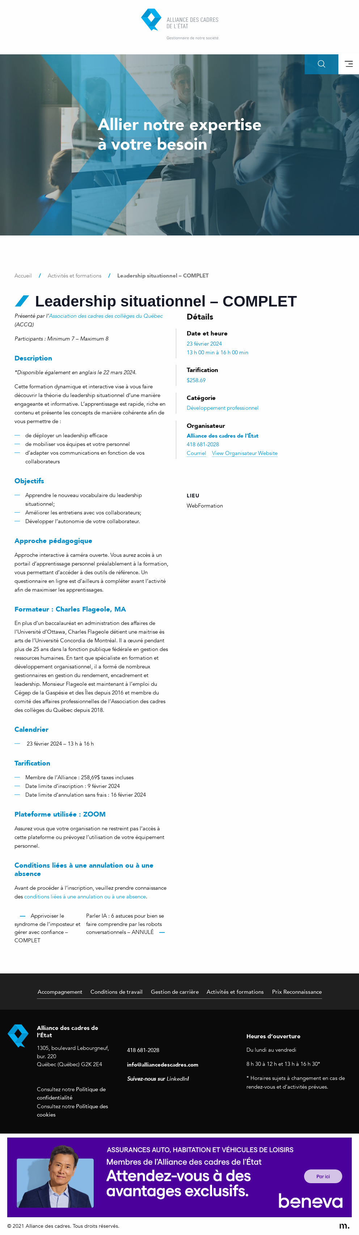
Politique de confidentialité (71, 1093)
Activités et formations (235, 991)
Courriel (196, 453)
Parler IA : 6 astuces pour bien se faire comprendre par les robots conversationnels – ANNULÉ (125, 924)
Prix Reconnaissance (297, 991)
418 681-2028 (143, 1050)
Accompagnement (60, 991)
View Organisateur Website (245, 453)
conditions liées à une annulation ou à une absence (85, 896)
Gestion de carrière (175, 991)
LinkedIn (176, 1079)
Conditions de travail (116, 991)
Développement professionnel (223, 408)
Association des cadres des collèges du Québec (105, 316)
